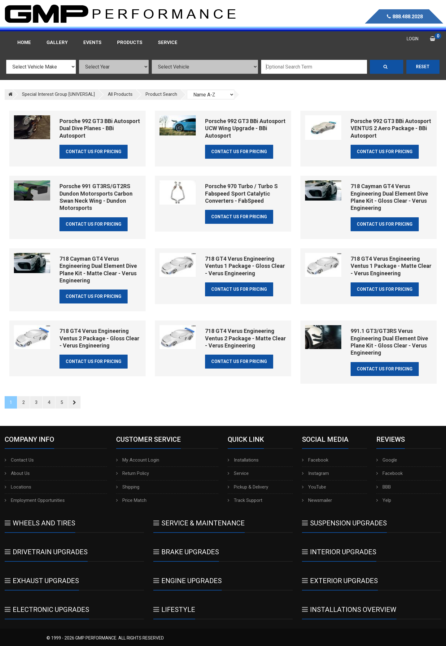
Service (238, 473)
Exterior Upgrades (340, 581)
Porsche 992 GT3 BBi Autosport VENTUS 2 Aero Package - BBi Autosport (391, 128)
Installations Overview (349, 609)
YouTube (314, 487)
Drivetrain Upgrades (46, 552)
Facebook (315, 460)
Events (92, 42)
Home (24, 42)
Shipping (127, 487)
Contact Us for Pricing (93, 151)
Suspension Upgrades (344, 523)
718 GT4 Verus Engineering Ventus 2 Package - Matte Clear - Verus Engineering (245, 338)
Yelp (383, 500)
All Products (120, 94)
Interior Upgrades (339, 552)
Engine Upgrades (187, 581)
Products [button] (129, 42)
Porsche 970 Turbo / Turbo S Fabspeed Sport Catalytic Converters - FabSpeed (241, 193)
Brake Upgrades (186, 552)
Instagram (315, 473)
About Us (17, 473)
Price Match (131, 500)
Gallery (57, 42)
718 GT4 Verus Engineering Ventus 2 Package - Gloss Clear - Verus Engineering (99, 338)
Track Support (245, 500)
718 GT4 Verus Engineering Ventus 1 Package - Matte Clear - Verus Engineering (391, 266)
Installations (243, 460)
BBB (383, 487)
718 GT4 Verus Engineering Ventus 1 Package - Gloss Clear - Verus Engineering (245, 266)
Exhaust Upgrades (42, 581)
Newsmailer (317, 500)
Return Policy (132, 473)
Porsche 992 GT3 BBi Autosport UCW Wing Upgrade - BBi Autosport (245, 128)
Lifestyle (174, 609)
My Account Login (137, 460)
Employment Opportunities (35, 500)
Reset (423, 66)
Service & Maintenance (199, 523)
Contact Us (19, 460)
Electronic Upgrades (47, 609)
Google (386, 460)
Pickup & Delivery (248, 487)
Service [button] (167, 42)
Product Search (161, 94)
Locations (18, 487)
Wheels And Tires (40, 523)
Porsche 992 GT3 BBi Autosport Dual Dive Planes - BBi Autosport (99, 128)
